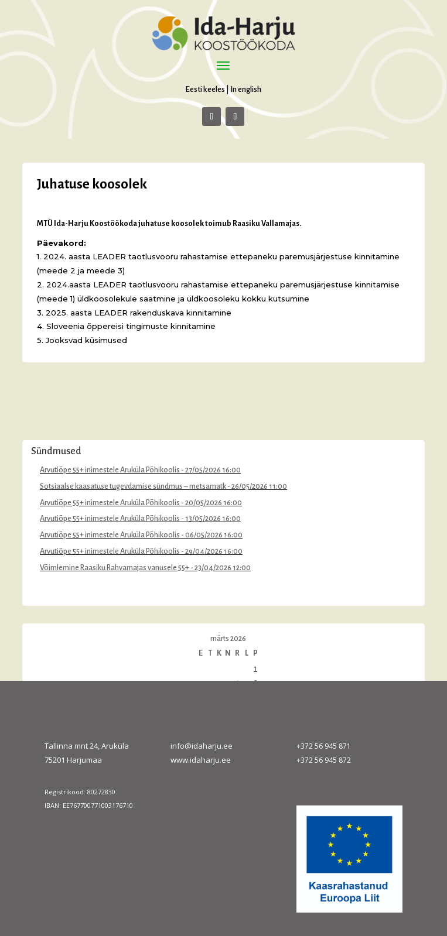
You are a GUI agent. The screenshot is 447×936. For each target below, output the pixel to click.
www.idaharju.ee (200, 760)
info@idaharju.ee (201, 745)
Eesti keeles (205, 89)
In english (245, 89)
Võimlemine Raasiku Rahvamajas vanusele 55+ (114, 568)
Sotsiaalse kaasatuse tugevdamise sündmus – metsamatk (133, 486)
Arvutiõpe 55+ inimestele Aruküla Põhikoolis (110, 470)
